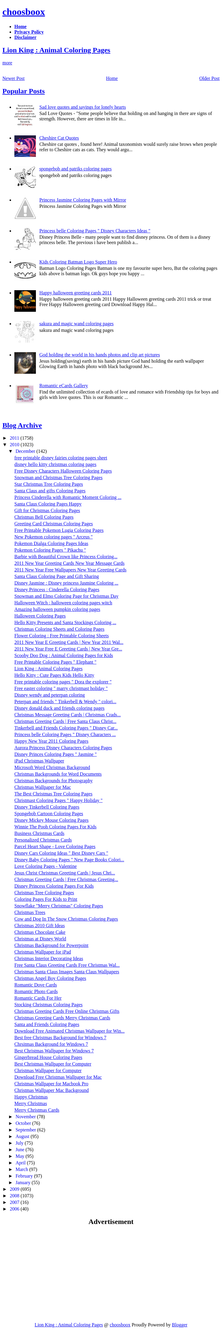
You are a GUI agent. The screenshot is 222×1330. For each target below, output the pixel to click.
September (26, 1129)
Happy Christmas (31, 1096)
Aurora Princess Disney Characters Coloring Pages (63, 747)
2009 (15, 1189)
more (7, 62)
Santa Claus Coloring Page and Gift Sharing (56, 576)
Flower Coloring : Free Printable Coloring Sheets (61, 635)
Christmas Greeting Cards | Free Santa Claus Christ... (65, 721)
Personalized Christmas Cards (43, 839)
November (26, 1116)
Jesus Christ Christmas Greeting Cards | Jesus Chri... (64, 872)
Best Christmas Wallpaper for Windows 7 (54, 1050)
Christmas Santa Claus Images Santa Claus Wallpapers (66, 971)
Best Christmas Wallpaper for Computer (52, 1063)
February (25, 1175)
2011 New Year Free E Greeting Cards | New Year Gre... (68, 648)
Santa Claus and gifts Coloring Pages (50, 490)
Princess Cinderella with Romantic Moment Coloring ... (67, 497)
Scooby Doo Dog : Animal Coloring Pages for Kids (63, 655)
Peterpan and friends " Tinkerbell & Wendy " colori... (65, 701)
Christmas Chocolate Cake (40, 932)
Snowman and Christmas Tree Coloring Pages (58, 477)
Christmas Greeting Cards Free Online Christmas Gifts (66, 1011)
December (26, 451)
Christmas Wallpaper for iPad (42, 951)
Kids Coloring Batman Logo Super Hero (78, 261)
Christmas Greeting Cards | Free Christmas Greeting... (66, 879)
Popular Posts (23, 91)
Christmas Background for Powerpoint (51, 945)
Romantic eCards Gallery (63, 385)
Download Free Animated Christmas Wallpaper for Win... (69, 1031)
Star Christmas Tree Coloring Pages (48, 484)
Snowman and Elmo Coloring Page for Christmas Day (66, 596)
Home (112, 78)
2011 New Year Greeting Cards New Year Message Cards (69, 563)
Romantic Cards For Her (38, 998)
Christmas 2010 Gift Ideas (39, 925)
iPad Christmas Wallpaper (39, 760)
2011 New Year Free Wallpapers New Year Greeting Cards (70, 569)
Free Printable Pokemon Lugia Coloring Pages (59, 530)
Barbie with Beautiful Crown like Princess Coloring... (65, 556)
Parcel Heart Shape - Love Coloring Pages (54, 846)
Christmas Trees (29, 912)
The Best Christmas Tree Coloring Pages (53, 793)
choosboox (23, 11)
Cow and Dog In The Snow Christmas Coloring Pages (66, 919)
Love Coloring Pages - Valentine (45, 866)
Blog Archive (22, 425)
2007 (15, 1202)
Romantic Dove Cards (35, 984)
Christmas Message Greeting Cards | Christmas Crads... (67, 714)
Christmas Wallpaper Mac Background (51, 1090)
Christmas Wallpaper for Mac (42, 787)
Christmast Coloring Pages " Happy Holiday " (58, 800)
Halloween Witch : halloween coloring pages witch (63, 602)
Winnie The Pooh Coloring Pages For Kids (55, 826)
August (23, 1136)
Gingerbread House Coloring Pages (48, 1057)
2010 (15, 444)
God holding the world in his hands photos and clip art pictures (99, 354)
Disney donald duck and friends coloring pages (59, 708)
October (24, 1123)
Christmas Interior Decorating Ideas (48, 958)
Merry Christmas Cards (36, 1110)
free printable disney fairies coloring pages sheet (60, 457)
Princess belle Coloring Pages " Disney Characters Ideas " (94, 230)
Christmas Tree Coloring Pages (44, 892)
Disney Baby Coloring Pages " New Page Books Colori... (69, 859)
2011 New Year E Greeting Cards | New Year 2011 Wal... (68, 642)
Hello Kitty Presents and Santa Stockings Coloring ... (65, 622)
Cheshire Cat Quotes (59, 137)
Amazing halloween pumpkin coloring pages (57, 609)
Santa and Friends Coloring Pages (46, 1024)
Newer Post (13, 78)
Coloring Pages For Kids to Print (45, 899)
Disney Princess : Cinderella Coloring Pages (56, 589)
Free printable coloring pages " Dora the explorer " (63, 681)
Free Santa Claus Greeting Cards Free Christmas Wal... (67, 965)
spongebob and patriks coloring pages (75, 168)
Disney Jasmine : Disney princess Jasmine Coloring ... (66, 582)
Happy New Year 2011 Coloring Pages (51, 741)
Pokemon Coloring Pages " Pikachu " (50, 550)
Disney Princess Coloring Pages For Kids (54, 886)
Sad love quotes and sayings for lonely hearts (82, 107)
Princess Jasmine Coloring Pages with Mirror (82, 199)
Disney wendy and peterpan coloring (49, 694)
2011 (15, 438)
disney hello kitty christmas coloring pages (55, 464)
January (24, 1182)
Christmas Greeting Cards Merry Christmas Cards (62, 1017)
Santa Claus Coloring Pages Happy (48, 503)
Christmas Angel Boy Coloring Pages (50, 978)
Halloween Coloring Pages (40, 615)
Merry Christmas (30, 1103)
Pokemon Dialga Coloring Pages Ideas (51, 543)
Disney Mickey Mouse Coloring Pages (51, 820)
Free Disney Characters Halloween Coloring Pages (63, 470)
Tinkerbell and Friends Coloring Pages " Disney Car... (66, 727)
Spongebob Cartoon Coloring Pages (48, 813)
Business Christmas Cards (39, 833)
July (20, 1143)
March (22, 1169)
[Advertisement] (52, 1274)
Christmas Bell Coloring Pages (44, 517)
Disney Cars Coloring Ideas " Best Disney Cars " (61, 853)
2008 (15, 1195)
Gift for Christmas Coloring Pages (47, 510)
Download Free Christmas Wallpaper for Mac (58, 1077)
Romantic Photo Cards (36, 991)
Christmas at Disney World (40, 938)
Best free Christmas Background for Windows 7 (60, 1037)
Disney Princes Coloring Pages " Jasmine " (55, 754)
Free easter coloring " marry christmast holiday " (61, 688)
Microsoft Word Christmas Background (52, 767)
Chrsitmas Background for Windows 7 (51, 1044)
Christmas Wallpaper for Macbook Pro (51, 1083)
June (20, 1149)
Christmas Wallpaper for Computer (48, 1070)
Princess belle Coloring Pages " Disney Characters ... (65, 734)
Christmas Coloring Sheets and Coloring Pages (59, 629)
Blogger (180, 1324)
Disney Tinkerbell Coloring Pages (46, 807)
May (20, 1156)
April (21, 1162)
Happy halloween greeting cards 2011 (75, 292)
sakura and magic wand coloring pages (76, 323)
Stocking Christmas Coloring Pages (48, 1004)
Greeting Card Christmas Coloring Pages (53, 523)
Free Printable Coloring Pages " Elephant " (55, 662)
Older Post (209, 78)
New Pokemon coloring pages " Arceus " (53, 536)
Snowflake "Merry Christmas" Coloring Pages (58, 905)
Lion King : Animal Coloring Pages (56, 50)
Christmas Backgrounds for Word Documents (58, 774)
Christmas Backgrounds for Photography (53, 780)
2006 (15, 1208)
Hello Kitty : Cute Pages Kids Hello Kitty (54, 675)
